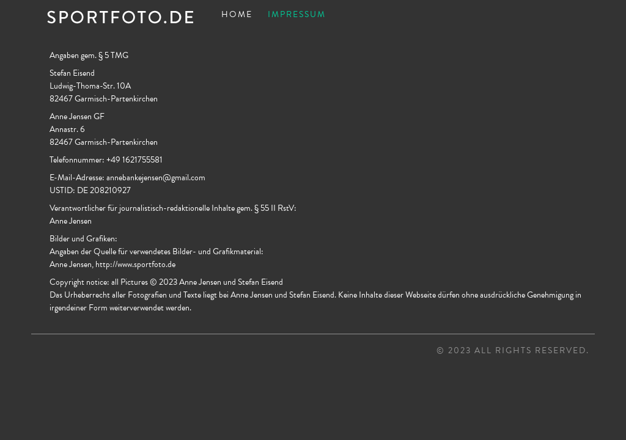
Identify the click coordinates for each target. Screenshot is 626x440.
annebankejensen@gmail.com (155, 177)
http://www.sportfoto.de (135, 264)
